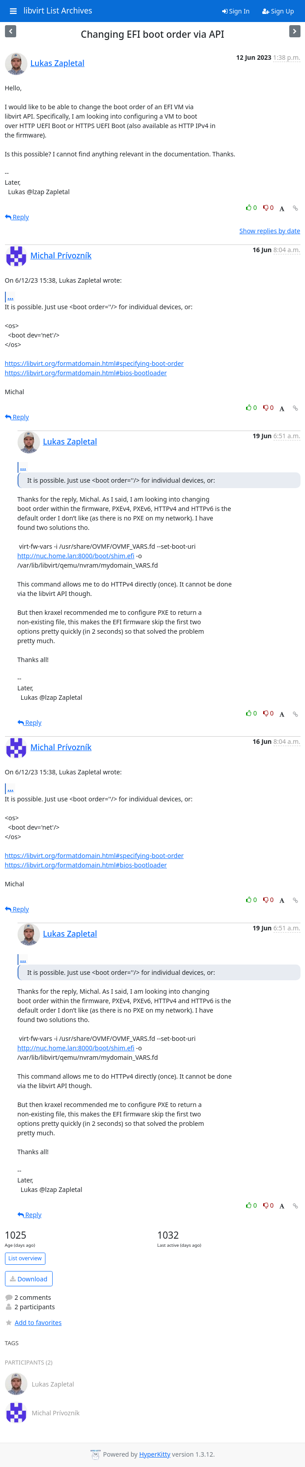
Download (28, 1279)
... (11, 297)
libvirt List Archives (57, 10)
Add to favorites (33, 1322)
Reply (17, 217)
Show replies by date (269, 231)
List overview (25, 1258)
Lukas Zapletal (58, 63)
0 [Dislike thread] (268, 207)
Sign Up (278, 11)
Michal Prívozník (61, 255)
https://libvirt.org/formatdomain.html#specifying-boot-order (94, 363)
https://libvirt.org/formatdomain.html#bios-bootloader (86, 373)
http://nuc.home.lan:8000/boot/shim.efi (76, 555)
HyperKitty (154, 1454)
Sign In (236, 11)
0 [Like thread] (252, 207)
